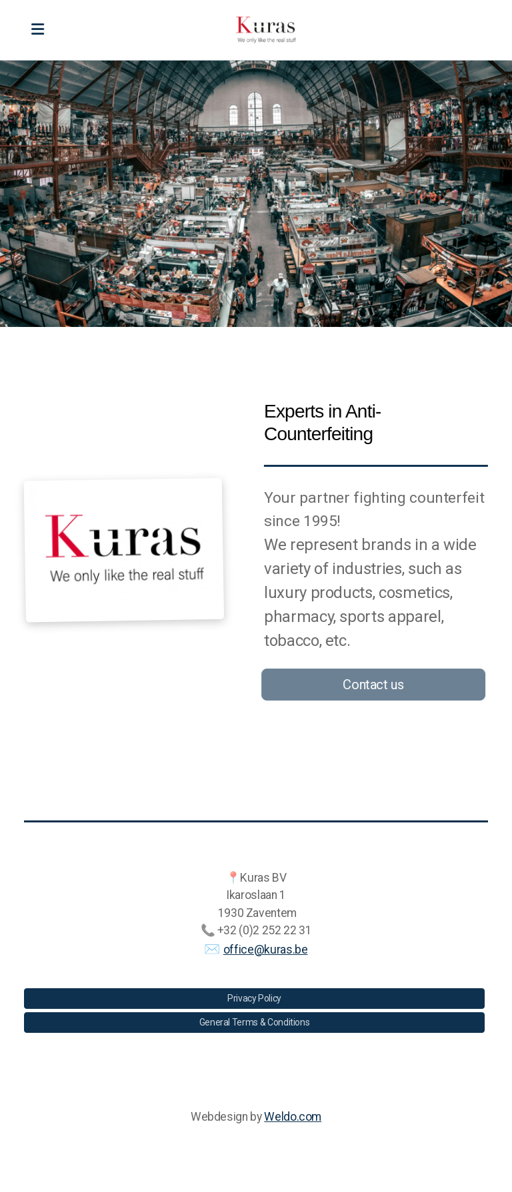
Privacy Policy (254, 998)
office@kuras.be (265, 949)
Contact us (371, 685)
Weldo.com (292, 1116)
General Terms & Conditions (254, 1022)
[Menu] (37, 30)
